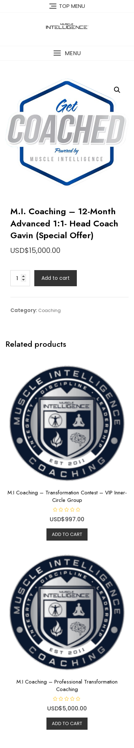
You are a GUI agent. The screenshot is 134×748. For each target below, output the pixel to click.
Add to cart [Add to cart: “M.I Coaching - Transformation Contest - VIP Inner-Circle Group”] (67, 534)
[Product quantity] (20, 278)
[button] (67, 53)
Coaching (49, 310)
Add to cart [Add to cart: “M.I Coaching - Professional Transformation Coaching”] (67, 723)
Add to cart (55, 278)
